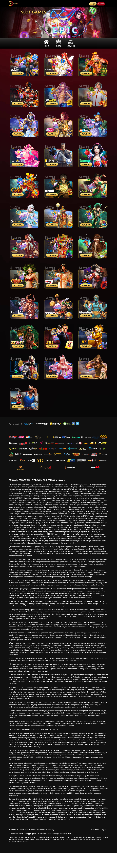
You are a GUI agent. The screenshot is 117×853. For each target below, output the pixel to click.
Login (93, 4)
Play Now (18, 73)
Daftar (101, 4)
